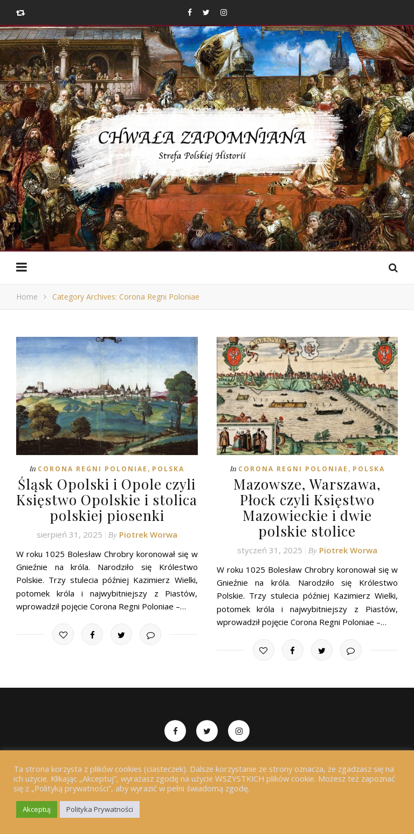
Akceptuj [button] (37, 809)
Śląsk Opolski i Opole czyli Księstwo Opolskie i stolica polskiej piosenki (106, 499)
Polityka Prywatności (99, 809)
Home (27, 296)
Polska (168, 468)
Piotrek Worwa (148, 534)
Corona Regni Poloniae (93, 468)
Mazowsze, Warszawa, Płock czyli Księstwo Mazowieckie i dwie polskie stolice (307, 507)
